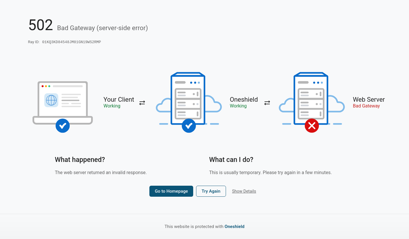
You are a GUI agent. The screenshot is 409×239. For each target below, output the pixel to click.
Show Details (244, 191)
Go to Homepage (171, 191)
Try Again (211, 191)
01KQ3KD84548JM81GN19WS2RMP (71, 42)
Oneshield (235, 226)
